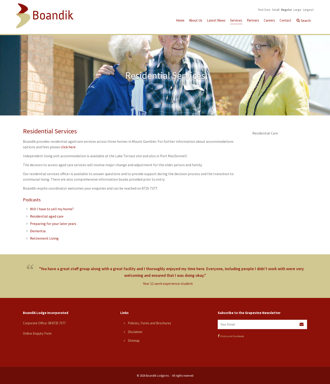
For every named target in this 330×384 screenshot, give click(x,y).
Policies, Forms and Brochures (149, 323)
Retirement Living (44, 238)
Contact (285, 20)
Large (297, 10)
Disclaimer (135, 332)
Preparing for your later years (53, 223)
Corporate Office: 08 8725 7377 (44, 323)
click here (68, 147)
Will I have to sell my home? (52, 209)
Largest (308, 10)
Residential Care (265, 133)
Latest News (216, 20)
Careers (269, 20)
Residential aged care (46, 216)
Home (180, 20)
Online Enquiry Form (37, 333)
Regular (286, 10)
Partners (253, 20)
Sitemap (134, 340)
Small (275, 10)
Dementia (38, 231)
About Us (195, 20)
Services (236, 20)
